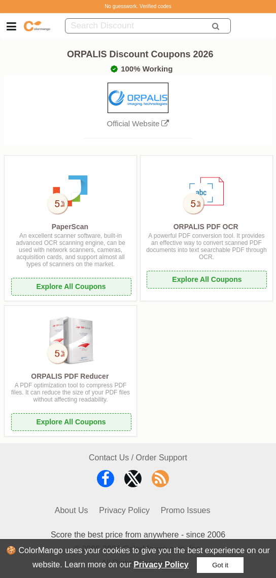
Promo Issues (186, 510)
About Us (71, 510)
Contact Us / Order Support (138, 457)
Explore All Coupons (71, 286)
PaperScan (70, 227)
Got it (220, 565)
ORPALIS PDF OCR (206, 227)
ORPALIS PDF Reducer (70, 376)
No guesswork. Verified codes (138, 6)
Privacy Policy (161, 564)
